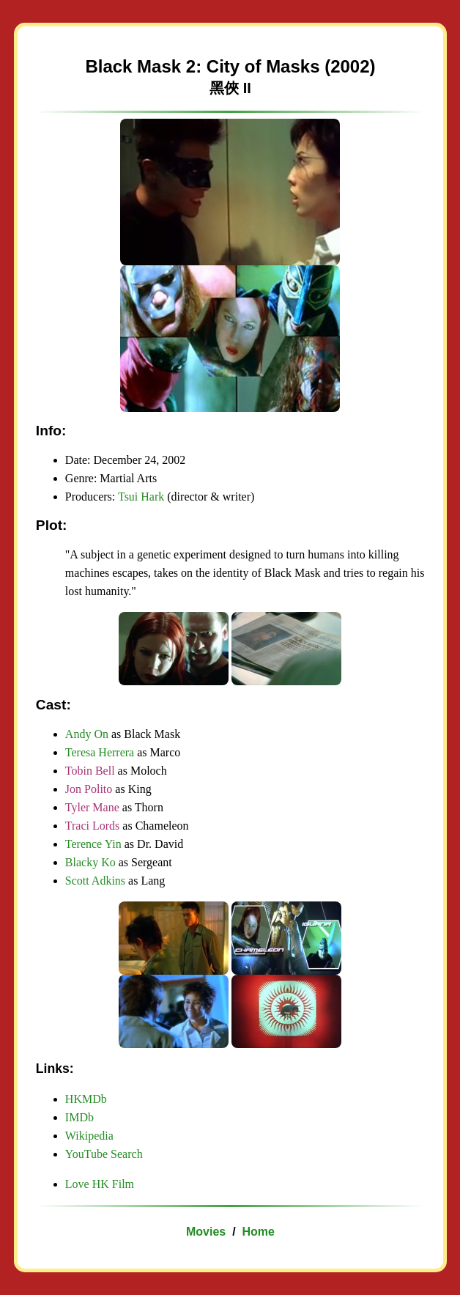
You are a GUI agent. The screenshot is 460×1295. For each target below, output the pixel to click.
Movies (206, 1231)
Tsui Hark (141, 496)
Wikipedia (89, 1135)
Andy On (86, 734)
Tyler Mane (92, 807)
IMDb (79, 1117)
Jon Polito (88, 789)
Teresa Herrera (99, 752)
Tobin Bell (90, 770)
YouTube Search (104, 1154)
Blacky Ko (90, 862)
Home (258, 1231)
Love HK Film (99, 1184)
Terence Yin (93, 844)
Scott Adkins (95, 880)
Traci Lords (92, 825)
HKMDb (86, 1099)
